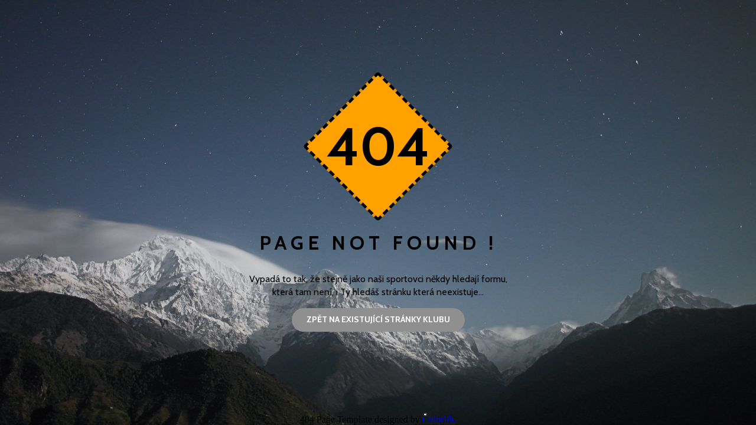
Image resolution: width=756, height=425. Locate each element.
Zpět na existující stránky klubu (378, 319)
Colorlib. (439, 419)
